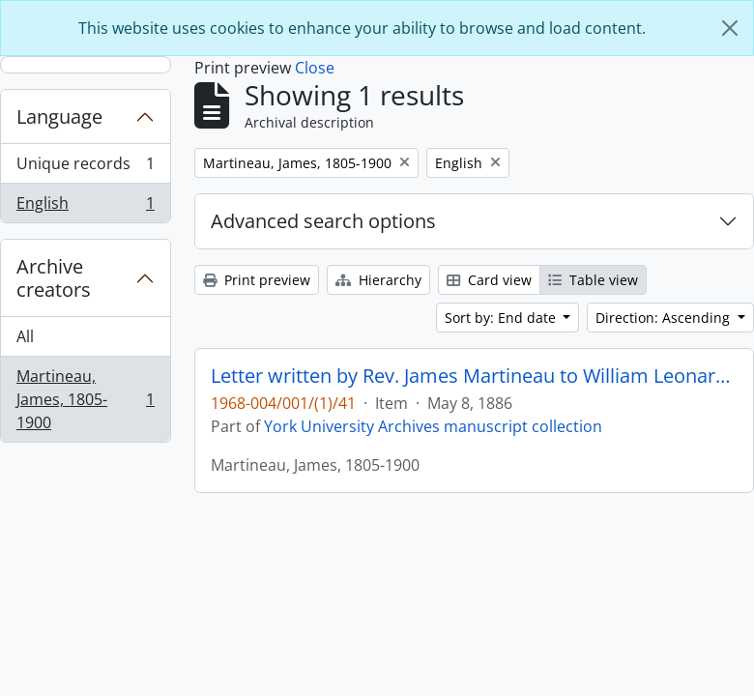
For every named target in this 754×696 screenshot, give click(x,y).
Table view (593, 280)
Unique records (85, 168)
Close (314, 67)
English (85, 206)
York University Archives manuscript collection (433, 426)
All (25, 336)
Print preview (256, 280)
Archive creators (53, 278)
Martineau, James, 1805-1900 (85, 399)
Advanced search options (323, 221)
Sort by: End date (502, 317)
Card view (489, 280)
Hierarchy (378, 280)
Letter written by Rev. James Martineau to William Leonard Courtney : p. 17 (474, 376)
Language (59, 116)
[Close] (730, 28)
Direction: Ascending (664, 317)
